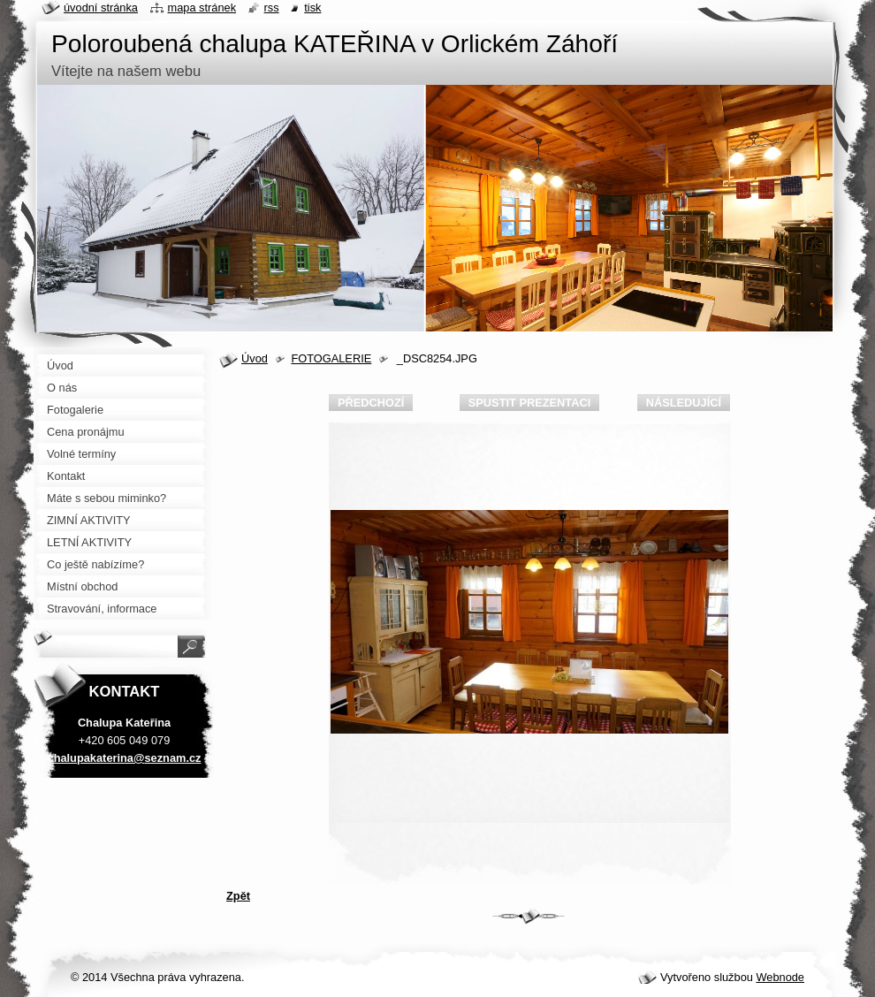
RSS (271, 7)
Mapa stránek (202, 7)
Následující (683, 402)
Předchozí (371, 402)
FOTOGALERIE (331, 358)
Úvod (254, 358)
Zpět (238, 895)
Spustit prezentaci (529, 402)
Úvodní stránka (101, 7)
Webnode (780, 977)
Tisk (312, 7)
